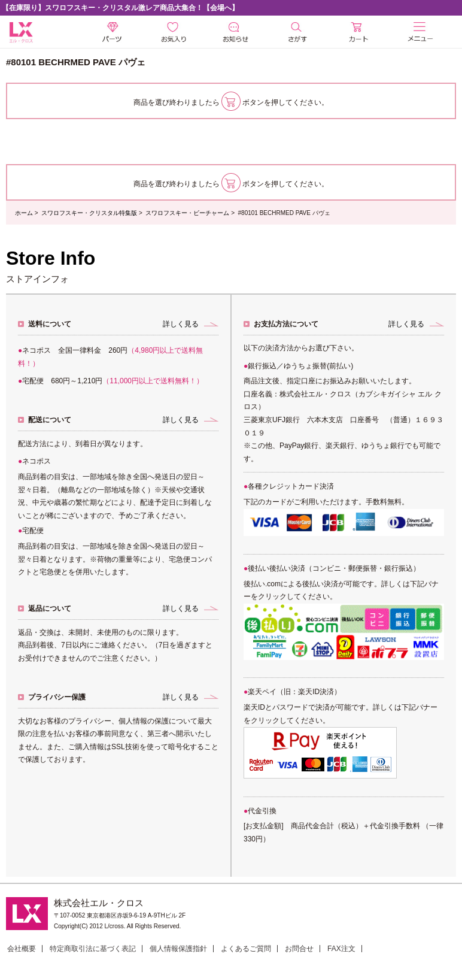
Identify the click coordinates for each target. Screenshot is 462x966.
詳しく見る (181, 324)
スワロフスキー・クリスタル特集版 (89, 213)
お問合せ (299, 948)
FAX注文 (341, 948)
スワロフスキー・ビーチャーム (187, 213)
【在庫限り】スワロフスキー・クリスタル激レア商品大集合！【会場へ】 (120, 8)
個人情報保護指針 (178, 948)
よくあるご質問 (246, 948)
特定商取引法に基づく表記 (93, 948)
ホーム (24, 213)
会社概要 (21, 948)
